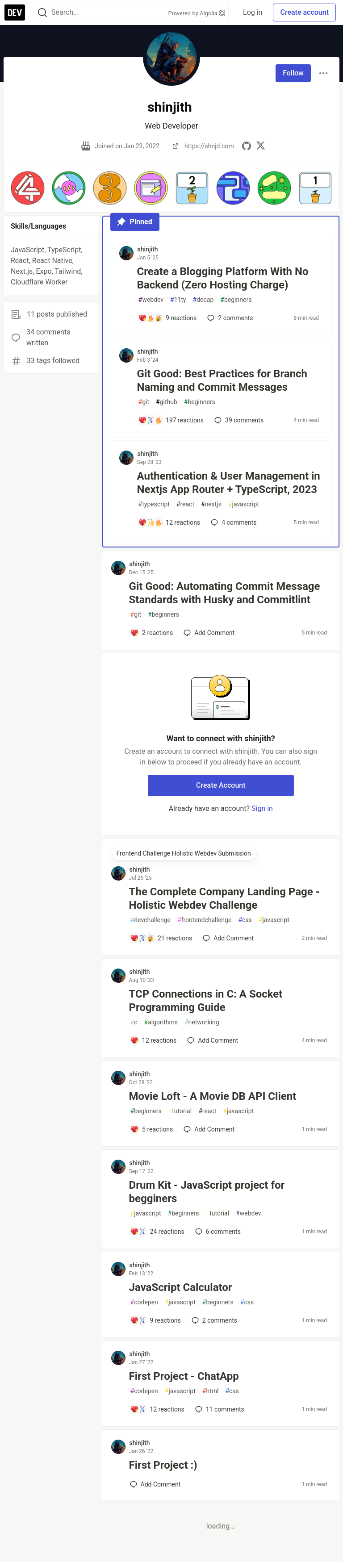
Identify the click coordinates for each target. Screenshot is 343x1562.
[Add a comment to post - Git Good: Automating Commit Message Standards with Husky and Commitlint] (152, 633)
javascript (243, 504)
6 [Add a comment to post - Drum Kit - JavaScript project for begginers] (217, 1231)
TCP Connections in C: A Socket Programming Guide (206, 1001)
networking (201, 1022)
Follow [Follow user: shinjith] (293, 73)
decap (203, 300)
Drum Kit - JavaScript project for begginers (207, 1192)
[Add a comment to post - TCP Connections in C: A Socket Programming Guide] (153, 1040)
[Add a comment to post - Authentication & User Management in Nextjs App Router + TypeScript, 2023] (169, 522)
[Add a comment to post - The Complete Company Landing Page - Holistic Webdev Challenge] (161, 938)
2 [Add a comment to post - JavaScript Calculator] (213, 1320)
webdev (150, 300)
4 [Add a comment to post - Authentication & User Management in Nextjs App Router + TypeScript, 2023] (232, 522)
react (185, 504)
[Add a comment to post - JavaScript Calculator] (155, 1320)
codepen (144, 1302)
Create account (304, 12)
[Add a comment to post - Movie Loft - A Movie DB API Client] (152, 1129)
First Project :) (163, 1465)
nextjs (211, 504)
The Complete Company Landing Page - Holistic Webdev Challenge (224, 898)
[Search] (42, 12)
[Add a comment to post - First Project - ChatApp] (157, 1409)
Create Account (221, 785)
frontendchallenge (204, 920)
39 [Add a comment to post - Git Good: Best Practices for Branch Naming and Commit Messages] (238, 420)
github (166, 402)
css (244, 920)
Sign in (262, 808)
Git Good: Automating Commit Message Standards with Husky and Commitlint (224, 593)
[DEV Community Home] (15, 12)
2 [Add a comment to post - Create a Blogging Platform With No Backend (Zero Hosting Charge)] (229, 318)
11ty (178, 300)
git (143, 402)
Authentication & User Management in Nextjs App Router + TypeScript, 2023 (228, 483)
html (210, 1391)
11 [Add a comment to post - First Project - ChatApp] (218, 1409)
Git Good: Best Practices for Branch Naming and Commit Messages (222, 380)
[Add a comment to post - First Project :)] (155, 1484)
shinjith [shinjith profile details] (148, 249)
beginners (235, 300)
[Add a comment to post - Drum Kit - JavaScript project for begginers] (157, 1232)
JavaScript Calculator (180, 1287)
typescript (154, 504)
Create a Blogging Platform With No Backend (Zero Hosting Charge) (223, 278)
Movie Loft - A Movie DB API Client (213, 1096)
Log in (252, 12)
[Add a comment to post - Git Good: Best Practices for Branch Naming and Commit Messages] (171, 420)
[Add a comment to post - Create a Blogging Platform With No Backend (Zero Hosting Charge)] (167, 318)
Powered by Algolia (197, 13)
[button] (28, 188)
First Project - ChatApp (184, 1376)
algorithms (161, 1022)
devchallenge (150, 920)
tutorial (180, 1111)
